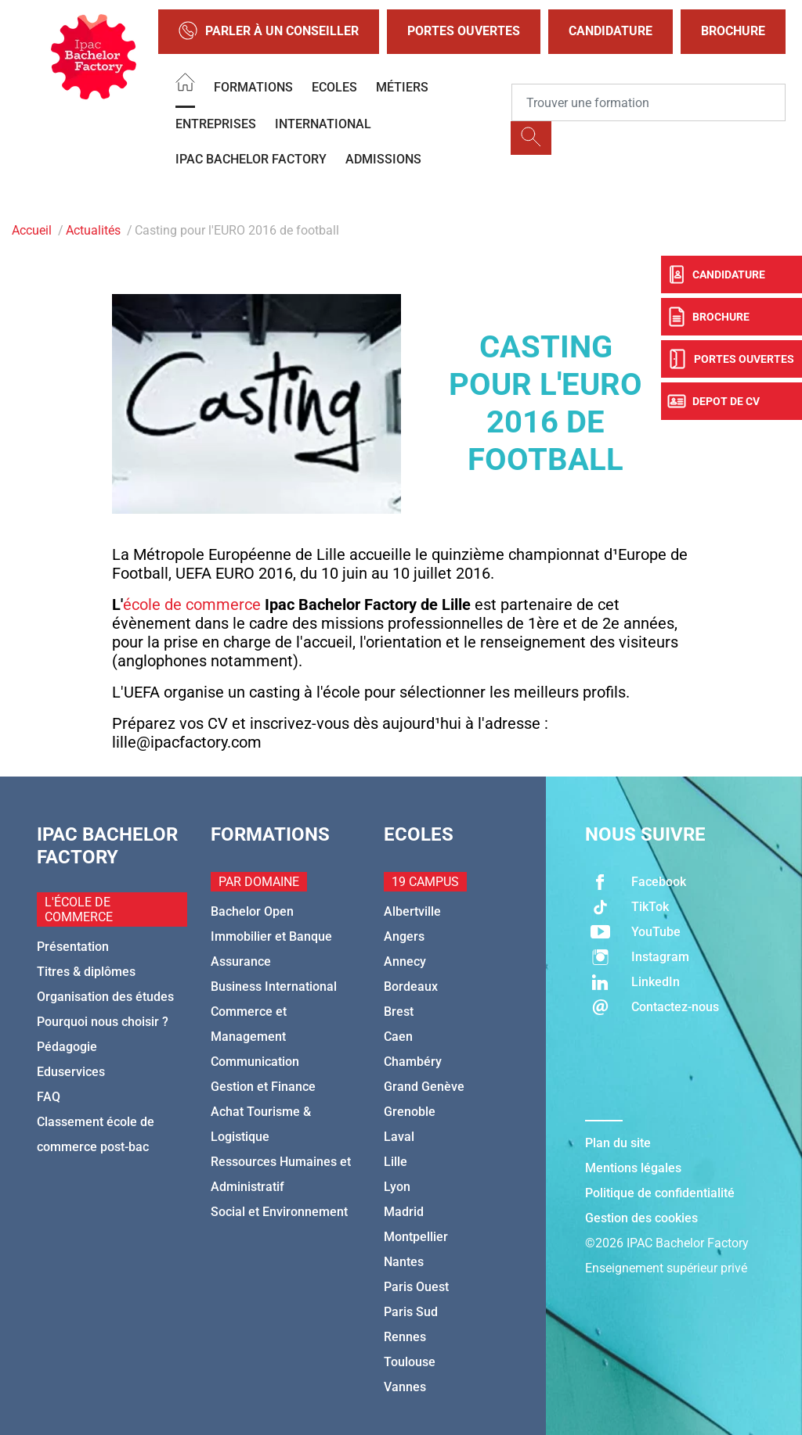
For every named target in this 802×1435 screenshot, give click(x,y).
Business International (274, 986)
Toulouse (409, 1361)
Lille (395, 1161)
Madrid (404, 1211)
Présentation (73, 946)
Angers (404, 936)
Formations (253, 87)
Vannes (405, 1386)
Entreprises (215, 124)
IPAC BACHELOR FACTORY (251, 159)
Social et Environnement (279, 1211)
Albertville (412, 911)
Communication (255, 1061)
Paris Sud (411, 1311)
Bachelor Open (252, 911)
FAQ (48, 1096)
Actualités (93, 230)
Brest (399, 1011)
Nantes (404, 1261)
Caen (398, 1036)
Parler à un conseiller (269, 31)
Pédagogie (67, 1046)
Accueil (32, 230)
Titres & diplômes (86, 971)
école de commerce (192, 604)
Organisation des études (105, 996)
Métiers (402, 87)
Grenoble (409, 1111)
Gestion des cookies (641, 1218)
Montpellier (416, 1236)
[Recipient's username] (648, 102)
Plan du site (618, 1142)
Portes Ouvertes (463, 30)
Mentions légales (633, 1168)
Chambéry (413, 1061)
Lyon (397, 1186)
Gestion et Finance (263, 1086)
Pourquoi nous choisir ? (102, 1021)
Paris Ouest (416, 1286)
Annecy (405, 961)
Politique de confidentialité (660, 1193)
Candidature (610, 30)
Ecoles (334, 87)
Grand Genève (424, 1086)
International (323, 124)
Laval (399, 1136)
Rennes (405, 1336)
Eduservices (71, 1071)
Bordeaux (411, 986)
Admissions (383, 159)
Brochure (733, 30)
